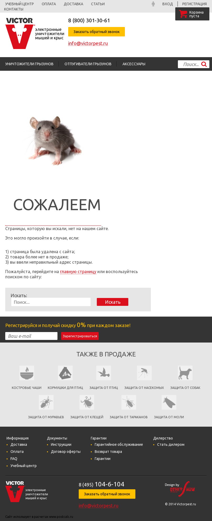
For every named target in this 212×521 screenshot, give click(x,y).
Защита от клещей (86, 417)
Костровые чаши (26, 387)
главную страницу (78, 271)
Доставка (73, 4)
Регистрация (194, 4)
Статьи (98, 4)
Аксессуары (134, 64)
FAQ (13, 459)
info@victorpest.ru (88, 43)
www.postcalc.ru (61, 516)
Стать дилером (170, 444)
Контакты (13, 9)
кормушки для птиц (65, 387)
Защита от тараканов (129, 417)
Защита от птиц (103, 387)
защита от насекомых (144, 387)
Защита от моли (169, 417)
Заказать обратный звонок (96, 32)
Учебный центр (19, 4)
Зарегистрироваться (80, 336)
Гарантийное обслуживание (119, 444)
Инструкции (61, 444)
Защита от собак (185, 387)
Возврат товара (108, 451)
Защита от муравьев (46, 417)
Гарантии (102, 459)
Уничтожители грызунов (29, 64)
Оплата (49, 4)
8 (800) (89, 20)
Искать (112, 302)
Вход (167, 4)
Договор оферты (66, 451)
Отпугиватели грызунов (88, 64)
